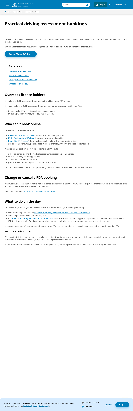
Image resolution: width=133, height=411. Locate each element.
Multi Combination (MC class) (21, 138)
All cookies (89, 406)
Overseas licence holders (20, 71)
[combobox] (76, 5)
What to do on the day (18, 84)
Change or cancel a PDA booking (23, 80)
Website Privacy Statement (36, 406)
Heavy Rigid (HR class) (18, 141)
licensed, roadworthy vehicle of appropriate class (31, 218)
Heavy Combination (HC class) (21, 135)
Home (7, 12)
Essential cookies (92, 402)
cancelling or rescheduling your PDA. (39, 191)
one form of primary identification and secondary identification (62, 212)
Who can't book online (19, 75)
